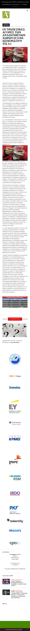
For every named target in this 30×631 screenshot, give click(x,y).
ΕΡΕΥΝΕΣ (6, 25)
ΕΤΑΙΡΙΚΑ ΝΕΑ (18, 579)
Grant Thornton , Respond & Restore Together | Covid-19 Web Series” (18, 583)
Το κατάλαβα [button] (24, 4)
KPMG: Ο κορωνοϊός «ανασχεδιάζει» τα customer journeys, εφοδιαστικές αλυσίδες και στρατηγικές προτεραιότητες (19, 594)
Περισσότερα (15, 6)
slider (13, 579)
